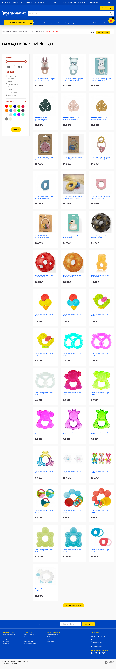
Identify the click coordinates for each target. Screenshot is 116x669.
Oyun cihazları (104, 22)
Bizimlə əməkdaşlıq (7, 636)
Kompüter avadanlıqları (77, 22)
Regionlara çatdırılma (30, 643)
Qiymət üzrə (103, 32)
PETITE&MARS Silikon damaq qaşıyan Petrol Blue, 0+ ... (44, 197)
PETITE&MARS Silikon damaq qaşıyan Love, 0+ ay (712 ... (100, 157)
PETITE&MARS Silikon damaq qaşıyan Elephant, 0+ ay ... (72, 157)
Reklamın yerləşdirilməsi (8, 634)
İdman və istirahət (39, 22)
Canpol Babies (12, 84)
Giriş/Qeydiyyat (107, 8)
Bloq (71, 2)
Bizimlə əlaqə (5, 643)
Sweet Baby (11, 95)
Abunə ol (88, 624)
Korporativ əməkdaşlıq (52, 634)
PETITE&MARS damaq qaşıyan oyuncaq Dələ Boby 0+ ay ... (101, 79)
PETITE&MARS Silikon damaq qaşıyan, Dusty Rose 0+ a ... (44, 157)
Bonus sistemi (28, 638)
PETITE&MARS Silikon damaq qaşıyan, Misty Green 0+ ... (44, 118)
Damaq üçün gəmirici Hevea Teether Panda (100, 275)
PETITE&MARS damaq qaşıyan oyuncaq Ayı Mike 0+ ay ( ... (73, 79)
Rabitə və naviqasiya (63, 22)
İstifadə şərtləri (50, 640)
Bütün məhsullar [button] (21, 22)
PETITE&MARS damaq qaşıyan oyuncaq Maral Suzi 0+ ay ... (45, 79)
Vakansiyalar (5, 638)
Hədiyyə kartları (28, 640)
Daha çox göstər (73, 605)
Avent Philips (11, 76)
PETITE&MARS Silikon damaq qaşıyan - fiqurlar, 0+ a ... (44, 236)
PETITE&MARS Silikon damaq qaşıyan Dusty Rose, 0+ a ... (100, 197)
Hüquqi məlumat (51, 638)
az (112, 2)
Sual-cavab (27, 636)
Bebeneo (10, 81)
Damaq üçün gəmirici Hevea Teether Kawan (72, 236)
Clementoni (10, 86)
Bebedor (10, 78)
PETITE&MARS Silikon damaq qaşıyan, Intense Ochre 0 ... (100, 118)
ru (109, 2)
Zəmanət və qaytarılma (81, 2)
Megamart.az (5, 640)
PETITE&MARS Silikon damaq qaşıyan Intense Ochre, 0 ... (72, 197)
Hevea (9, 89)
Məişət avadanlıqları (92, 22)
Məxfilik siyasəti (51, 636)
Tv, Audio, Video (50, 22)
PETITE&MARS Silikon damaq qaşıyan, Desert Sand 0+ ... (72, 118)
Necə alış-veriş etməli (30, 634)
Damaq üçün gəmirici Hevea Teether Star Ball (100, 236)
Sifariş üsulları (93, 2)
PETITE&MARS (12, 92)
